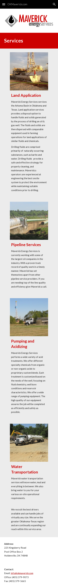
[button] (3, 4)
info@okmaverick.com (22, 573)
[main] (29, 40)
